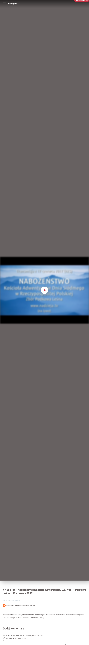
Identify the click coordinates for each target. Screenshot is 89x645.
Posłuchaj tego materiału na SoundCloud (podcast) (19, 605)
